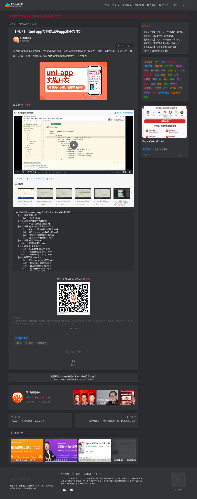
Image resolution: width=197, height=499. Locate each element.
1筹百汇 (97, 474)
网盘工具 (164, 5)
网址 (27, 104)
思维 (146, 97)
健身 (172, 79)
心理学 (147, 79)
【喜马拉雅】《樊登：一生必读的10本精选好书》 (167, 32)
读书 (166, 84)
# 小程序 (29, 343)
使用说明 (139, 5)
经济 (146, 84)
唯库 (157, 62)
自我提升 (159, 66)
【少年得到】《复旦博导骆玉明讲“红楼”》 (163, 39)
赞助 (88, 279)
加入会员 (151, 5)
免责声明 (65, 474)
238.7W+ (39, 397)
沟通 (163, 75)
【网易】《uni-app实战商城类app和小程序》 (47, 32)
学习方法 (169, 66)
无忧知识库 (85, 478)
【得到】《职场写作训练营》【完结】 (161, 43)
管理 (159, 84)
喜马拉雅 (148, 62)
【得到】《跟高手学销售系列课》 (159, 36)
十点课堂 (172, 62)
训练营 (179, 66)
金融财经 (148, 66)
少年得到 (148, 75)
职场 (155, 79)
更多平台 (176, 92)
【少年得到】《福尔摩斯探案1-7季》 (161, 47)
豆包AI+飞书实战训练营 (153, 141)
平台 (115, 5)
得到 (163, 62)
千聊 (163, 70)
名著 (170, 70)
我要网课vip (26, 38)
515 (29, 397)
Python (173, 84)
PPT (180, 88)
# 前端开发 (42, 343)
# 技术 (18, 343)
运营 (176, 70)
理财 (153, 84)
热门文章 (146, 26)
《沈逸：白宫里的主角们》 (156, 51)
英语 (157, 75)
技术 (183, 70)
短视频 (173, 88)
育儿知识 (148, 88)
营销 (146, 70)
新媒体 (147, 92)
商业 (170, 75)
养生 (166, 79)
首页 (107, 5)
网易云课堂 (24, 24)
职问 (155, 92)
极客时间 (155, 70)
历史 (165, 88)
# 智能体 (163, 149)
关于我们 (76, 474)
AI (160, 79)
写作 (179, 79)
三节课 (158, 88)
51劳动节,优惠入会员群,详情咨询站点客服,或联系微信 (35, 16)
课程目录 (127, 5)
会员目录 (87, 474)
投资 (176, 75)
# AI (156, 149)
